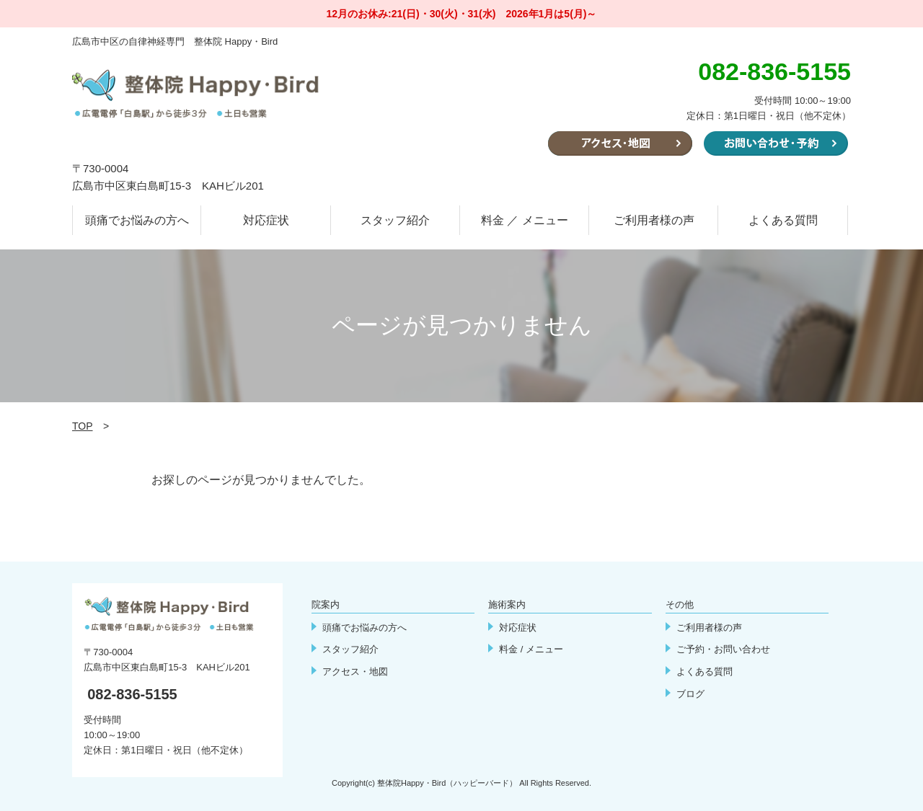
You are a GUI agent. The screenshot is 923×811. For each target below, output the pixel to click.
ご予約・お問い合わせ (723, 649)
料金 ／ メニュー (524, 220)
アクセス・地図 (355, 671)
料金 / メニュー (531, 649)
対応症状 (266, 220)
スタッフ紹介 (395, 220)
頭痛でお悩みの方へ (137, 220)
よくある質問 (783, 220)
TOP (82, 426)
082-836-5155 (132, 694)
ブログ (690, 693)
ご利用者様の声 (654, 220)
